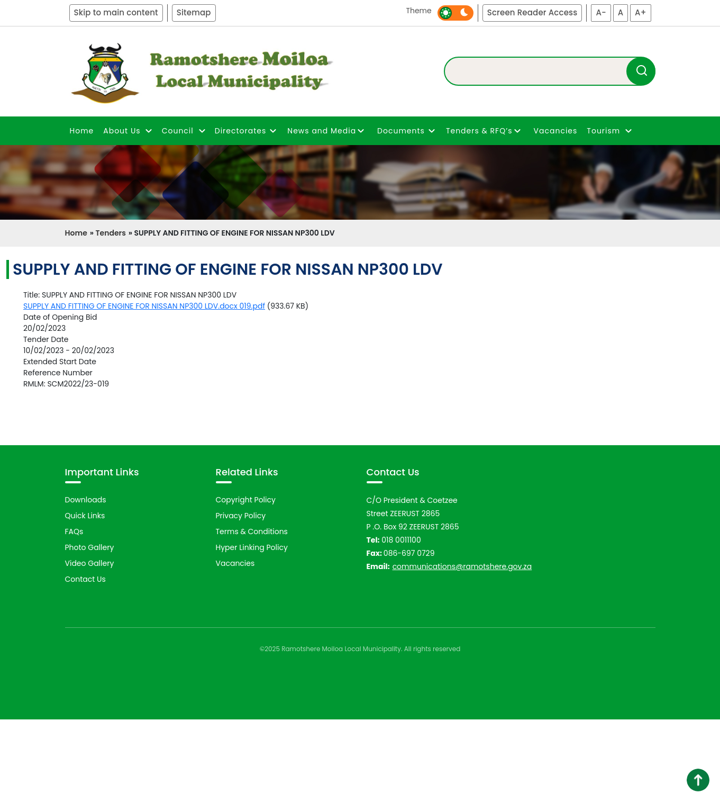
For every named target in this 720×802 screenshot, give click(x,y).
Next (674, 492)
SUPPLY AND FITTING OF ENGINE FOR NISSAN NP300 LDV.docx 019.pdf (144, 306)
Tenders (110, 233)
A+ (640, 12)
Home (82, 130)
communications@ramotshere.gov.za (462, 648)
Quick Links (85, 597)
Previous (51, 492)
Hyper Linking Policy (252, 629)
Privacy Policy (241, 597)
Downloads (85, 581)
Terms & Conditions (252, 613)
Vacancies (556, 130)
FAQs (74, 613)
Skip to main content (116, 12)
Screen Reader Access (532, 12)
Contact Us (85, 661)
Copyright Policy (246, 581)
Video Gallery (89, 645)
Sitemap (194, 12)
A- (601, 12)
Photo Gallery (89, 629)
